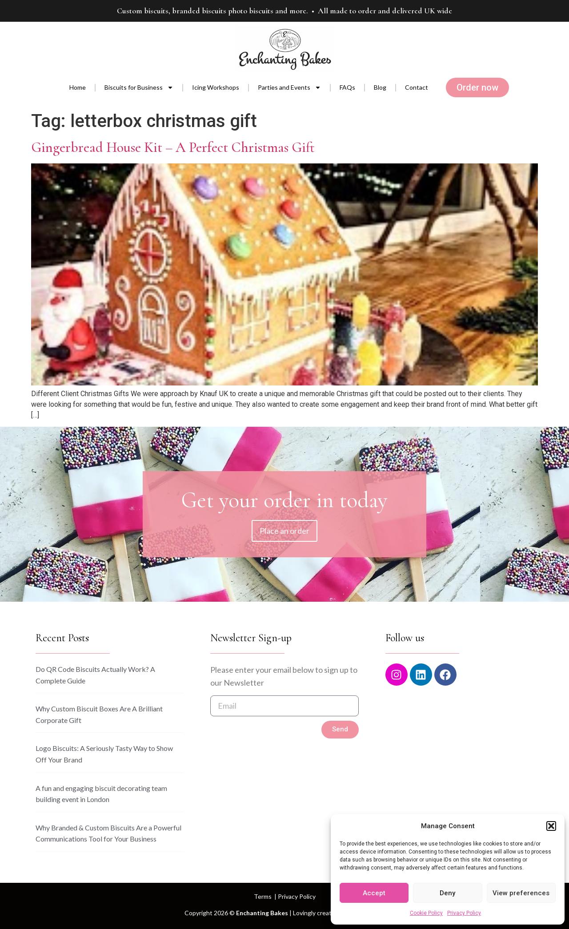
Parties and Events (289, 87)
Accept (374, 893)
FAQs (347, 87)
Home (77, 87)
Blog (380, 87)
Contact (416, 87)
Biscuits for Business (138, 87)
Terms (263, 896)
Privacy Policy (464, 913)
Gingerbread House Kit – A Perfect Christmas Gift (173, 147)
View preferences (521, 893)
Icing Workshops (215, 87)
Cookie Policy (426, 913)
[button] (551, 826)
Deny (447, 893)
